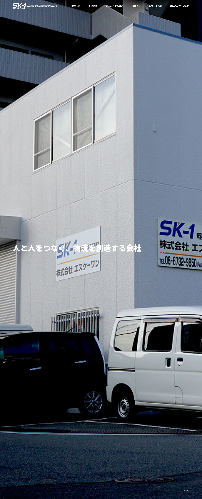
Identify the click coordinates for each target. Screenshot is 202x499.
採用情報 (136, 6)
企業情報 (93, 6)
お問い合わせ (155, 6)
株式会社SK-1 (38, 6)
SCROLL (186, 490)
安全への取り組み (114, 6)
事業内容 (75, 6)
